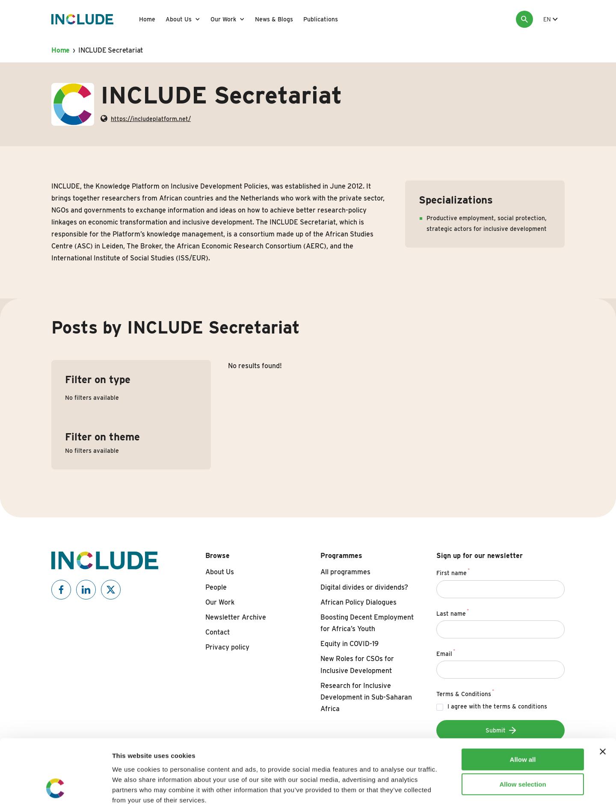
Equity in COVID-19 (349, 644)
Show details (449, 789)
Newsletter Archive (235, 617)
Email (446, 652)
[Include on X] (111, 589)
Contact (217, 632)
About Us (179, 19)
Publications (320, 19)
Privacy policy (227, 647)
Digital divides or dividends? (364, 587)
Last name (452, 612)
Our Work (223, 19)
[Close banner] (603, 694)
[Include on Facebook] (61, 589)
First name (453, 571)
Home (147, 19)
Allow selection (522, 726)
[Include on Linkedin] (86, 589)
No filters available (92, 397)
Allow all (523, 701)
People (216, 587)
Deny (523, 751)
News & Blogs (274, 19)
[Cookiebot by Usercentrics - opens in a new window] (55, 789)
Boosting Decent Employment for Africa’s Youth (367, 623)
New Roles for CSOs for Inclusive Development (357, 664)
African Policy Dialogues (358, 602)
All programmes (345, 572)
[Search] (524, 19)
